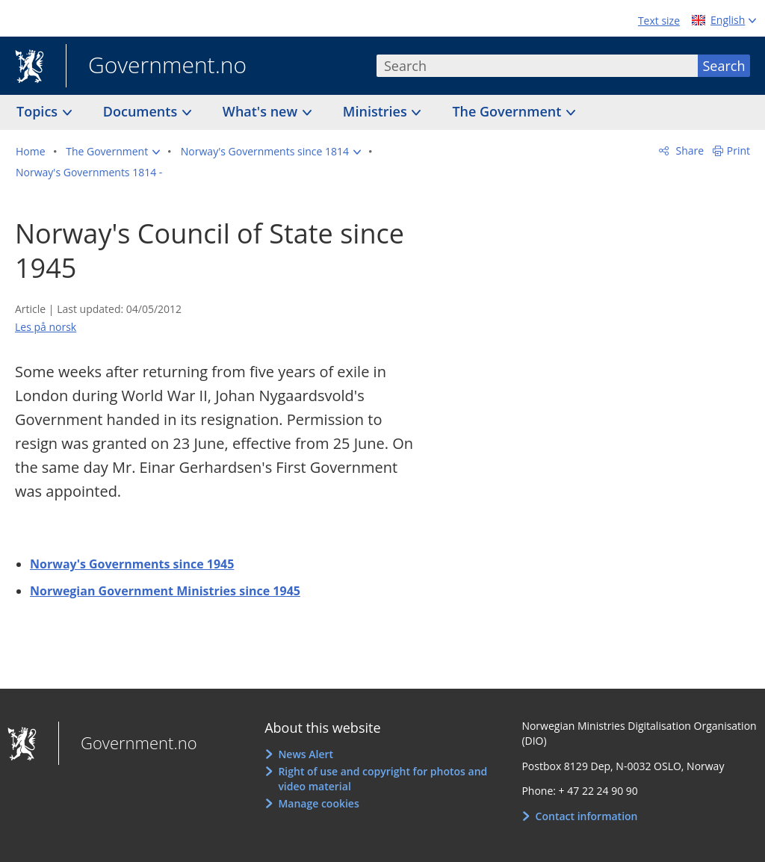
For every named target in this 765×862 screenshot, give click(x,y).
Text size (659, 20)
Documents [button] (142, 111)
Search (724, 66)
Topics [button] (38, 111)
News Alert (305, 754)
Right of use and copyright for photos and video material (382, 778)
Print (738, 150)
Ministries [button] (377, 111)
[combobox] (537, 66)
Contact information (587, 816)
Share (688, 150)
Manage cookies (318, 803)
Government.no (156, 66)
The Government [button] (508, 111)
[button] (113, 151)
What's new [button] (262, 111)
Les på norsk (45, 327)
